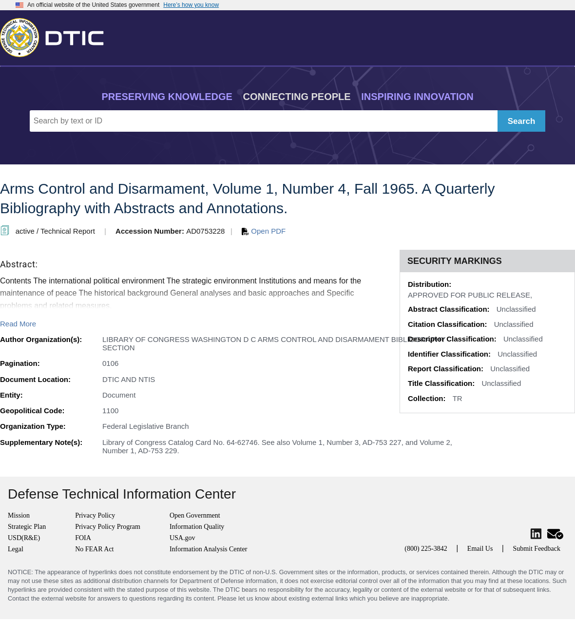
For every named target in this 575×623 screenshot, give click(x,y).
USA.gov (182, 538)
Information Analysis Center (208, 549)
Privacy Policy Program (107, 526)
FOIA (83, 538)
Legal (15, 549)
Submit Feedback (536, 548)
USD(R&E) (24, 538)
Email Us (480, 548)
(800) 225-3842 (425, 548)
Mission (19, 515)
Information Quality (197, 526)
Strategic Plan (27, 526)
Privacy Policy (95, 515)
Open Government (195, 515)
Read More (18, 324)
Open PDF (264, 231)
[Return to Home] (56, 35)
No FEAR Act (94, 549)
